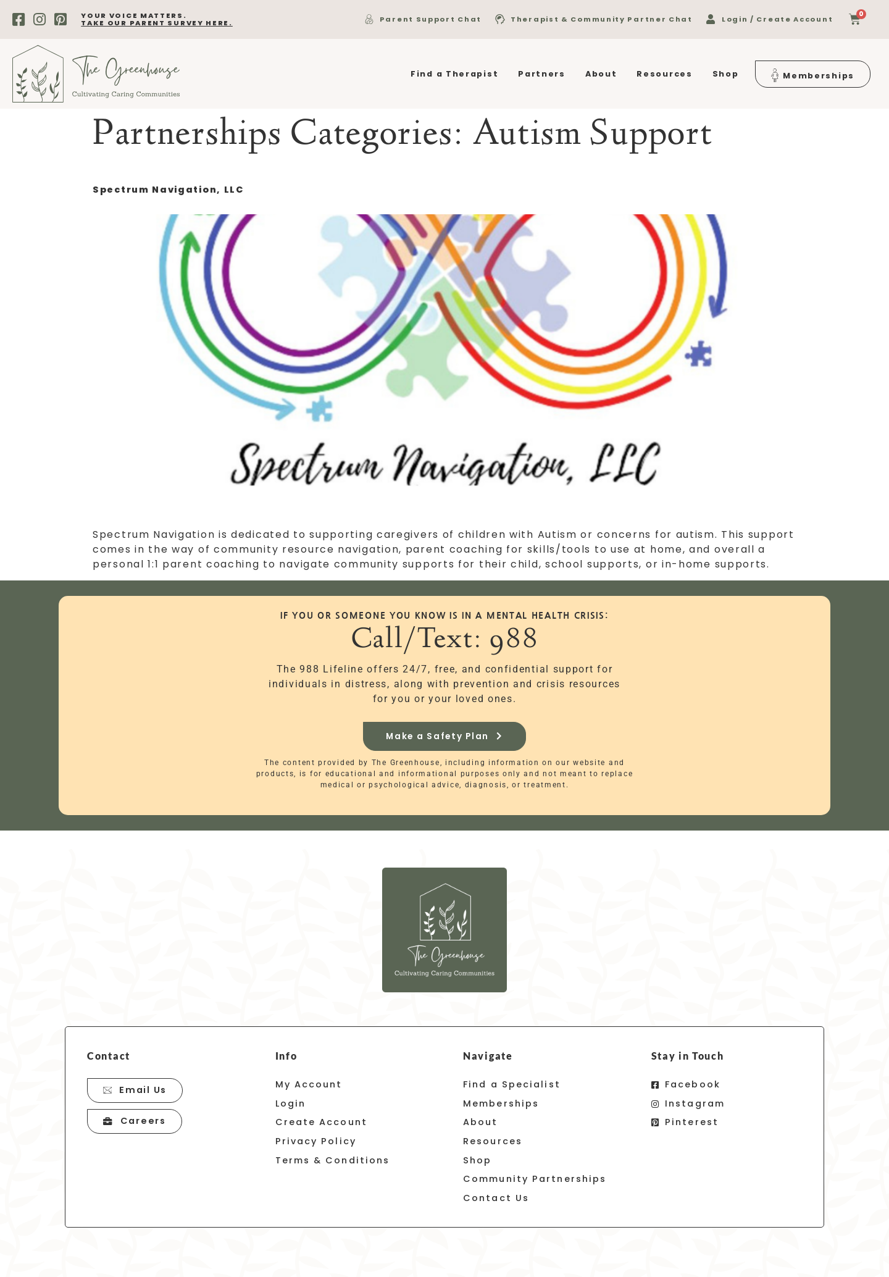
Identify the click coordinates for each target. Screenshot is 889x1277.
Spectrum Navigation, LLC (168, 189)
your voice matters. (157, 18)
